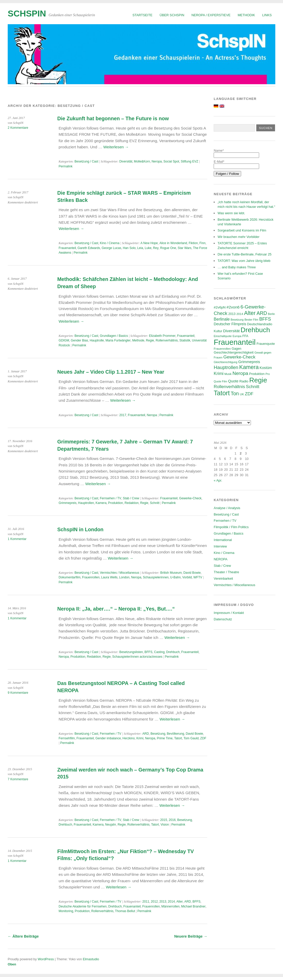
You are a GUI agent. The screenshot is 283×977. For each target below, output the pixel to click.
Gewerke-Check (190, 498)
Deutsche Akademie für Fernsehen (83, 906)
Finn (203, 243)
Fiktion (193, 243)
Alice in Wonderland (173, 243)
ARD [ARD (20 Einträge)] (262, 313)
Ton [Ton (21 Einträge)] (235, 393)
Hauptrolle (97, 340)
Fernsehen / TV (110, 498)
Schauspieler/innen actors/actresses (137, 656)
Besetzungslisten (131, 652)
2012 (154, 901)
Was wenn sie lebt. (231, 213)
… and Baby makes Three (237, 267)
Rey (156, 248)
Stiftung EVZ (189, 161)
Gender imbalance (108, 738)
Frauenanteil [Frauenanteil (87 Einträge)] (235, 342)
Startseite (143, 15)
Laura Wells (109, 577)
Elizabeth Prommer (162, 336)
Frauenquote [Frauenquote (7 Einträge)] (266, 344)
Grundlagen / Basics (114, 336)
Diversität (126, 161)
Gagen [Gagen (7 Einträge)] (236, 348)
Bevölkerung (175, 733)
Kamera (101, 503)
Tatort (178, 738)
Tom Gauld (191, 738)
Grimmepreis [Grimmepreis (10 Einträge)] (249, 362)
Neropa (157, 161)
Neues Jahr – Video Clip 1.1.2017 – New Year (110, 372)
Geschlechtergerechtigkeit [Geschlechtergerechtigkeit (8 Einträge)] (233, 352)
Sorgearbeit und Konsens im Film (242, 230)
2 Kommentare (18, 128)
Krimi (140, 738)
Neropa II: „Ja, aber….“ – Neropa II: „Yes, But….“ (116, 609)
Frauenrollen (90, 577)
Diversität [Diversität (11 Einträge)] (231, 331)
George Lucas (111, 248)
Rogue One (168, 248)
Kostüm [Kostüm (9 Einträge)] (266, 368)
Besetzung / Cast (86, 161)
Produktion (115, 503)
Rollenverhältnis (167, 340)
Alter (179, 901)
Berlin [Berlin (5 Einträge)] (271, 313)
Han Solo (129, 248)
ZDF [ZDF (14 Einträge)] (249, 393)
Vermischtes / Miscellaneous (119, 573)
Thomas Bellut (125, 911)
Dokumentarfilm (69, 577)
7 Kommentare (18, 779)
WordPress (46, 959)
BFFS (149, 652)
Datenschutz (223, 619)
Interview (220, 546)
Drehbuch (173, 652)
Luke (148, 248)
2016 (172, 820)
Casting (159, 652)
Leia (140, 248)
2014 (171, 901)
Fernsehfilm (67, 738)
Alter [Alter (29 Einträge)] (250, 313)
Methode (138, 340)
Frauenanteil (67, 248)
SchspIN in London (80, 529)
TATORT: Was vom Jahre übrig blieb (244, 261)
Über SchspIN (172, 15)
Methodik (246, 15)
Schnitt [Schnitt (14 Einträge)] (252, 386)
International (223, 540)
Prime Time (165, 738)
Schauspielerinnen (155, 577)
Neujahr (110, 824)
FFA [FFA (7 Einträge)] (245, 336)
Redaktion (132, 503)
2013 (162, 901)
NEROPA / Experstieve (211, 15)
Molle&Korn (142, 161)
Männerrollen (170, 906)
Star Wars (185, 248)
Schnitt (154, 503)
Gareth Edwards (89, 248)
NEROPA (220, 559)
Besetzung (157, 733)
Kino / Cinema (109, 243)
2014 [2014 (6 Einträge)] (239, 313)
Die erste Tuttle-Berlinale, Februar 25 (244, 254)
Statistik (185, 340)
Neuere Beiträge (190, 936)
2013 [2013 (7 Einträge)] (231, 314)
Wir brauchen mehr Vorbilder (238, 237)
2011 (145, 901)
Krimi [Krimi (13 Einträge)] (218, 373)
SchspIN (27, 13)
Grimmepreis (68, 503)
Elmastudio (91, 959)
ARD (145, 733)
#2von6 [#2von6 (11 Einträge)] (233, 307)
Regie (150, 340)
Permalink (65, 166)
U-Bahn (175, 577)
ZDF (203, 738)
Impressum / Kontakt (229, 613)
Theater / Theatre (226, 572)
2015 (163, 820)
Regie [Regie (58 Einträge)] (258, 380)
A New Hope (149, 243)
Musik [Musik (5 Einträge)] (228, 373)
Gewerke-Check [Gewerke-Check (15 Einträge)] (239, 356)
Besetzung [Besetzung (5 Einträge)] (237, 319)
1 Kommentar (17, 539)
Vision (165, 824)
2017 (122, 415)
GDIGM (64, 340)
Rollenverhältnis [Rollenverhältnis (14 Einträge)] (229, 386)
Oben (12, 964)
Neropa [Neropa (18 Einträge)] (240, 373)
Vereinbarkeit (223, 578)
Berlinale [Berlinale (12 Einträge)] (222, 319)
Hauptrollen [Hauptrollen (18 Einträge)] (226, 367)
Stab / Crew (131, 498)
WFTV (197, 577)
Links (267, 15)
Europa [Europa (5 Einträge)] (237, 336)
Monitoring (66, 911)
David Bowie (192, 573)
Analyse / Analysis (227, 508)
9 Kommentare (18, 693)
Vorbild (187, 577)
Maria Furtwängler (118, 340)
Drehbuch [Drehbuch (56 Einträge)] (255, 330)
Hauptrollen (86, 503)
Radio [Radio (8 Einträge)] (243, 381)
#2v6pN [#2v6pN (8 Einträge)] (219, 307)
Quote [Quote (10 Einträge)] (233, 381)
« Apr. (218, 480)
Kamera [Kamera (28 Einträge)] (249, 367)
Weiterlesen (116, 147)
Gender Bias (79, 340)
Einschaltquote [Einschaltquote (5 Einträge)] (223, 336)
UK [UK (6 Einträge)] (242, 394)
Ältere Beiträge (23, 936)
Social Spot (171, 161)
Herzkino (128, 738)
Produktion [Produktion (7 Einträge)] (257, 374)
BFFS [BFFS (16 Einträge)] (265, 319)
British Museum (171, 573)
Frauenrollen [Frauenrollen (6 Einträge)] (222, 348)
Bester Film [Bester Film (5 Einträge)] (251, 319)
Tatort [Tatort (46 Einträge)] (222, 393)
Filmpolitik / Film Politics (231, 527)
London (124, 577)
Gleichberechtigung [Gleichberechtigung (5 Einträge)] (225, 362)
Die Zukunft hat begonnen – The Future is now (113, 118)
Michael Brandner (193, 906)
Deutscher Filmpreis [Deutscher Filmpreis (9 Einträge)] (230, 324)
